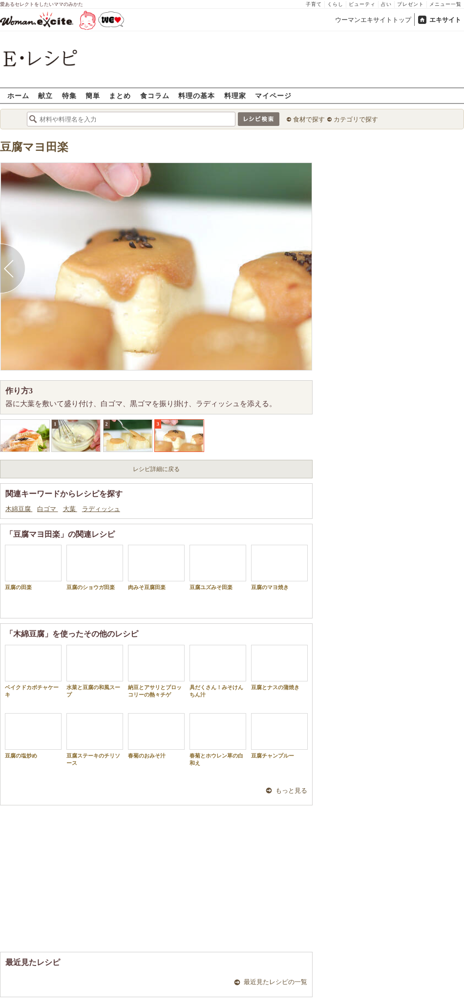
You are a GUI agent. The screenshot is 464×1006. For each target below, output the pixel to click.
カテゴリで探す (356, 119)
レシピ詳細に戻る (156, 469)
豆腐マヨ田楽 (34, 147)
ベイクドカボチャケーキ (33, 671)
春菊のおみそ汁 (156, 736)
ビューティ (362, 4)
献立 (45, 95)
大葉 (70, 509)
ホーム (18, 95)
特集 (69, 95)
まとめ (120, 95)
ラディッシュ (101, 509)
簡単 (92, 95)
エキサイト (445, 19)
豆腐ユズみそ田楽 (218, 567)
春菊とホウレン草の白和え (218, 739)
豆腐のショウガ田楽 (94, 567)
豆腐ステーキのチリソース (94, 739)
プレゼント (410, 4)
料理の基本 (196, 95)
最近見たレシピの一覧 (275, 981)
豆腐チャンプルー (279, 736)
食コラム (154, 95)
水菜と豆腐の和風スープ (94, 671)
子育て (314, 4)
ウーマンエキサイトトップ (373, 19)
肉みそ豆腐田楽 (156, 567)
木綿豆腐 (18, 509)
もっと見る (291, 790)
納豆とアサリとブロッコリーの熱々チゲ (156, 671)
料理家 (235, 95)
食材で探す (309, 119)
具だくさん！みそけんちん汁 (218, 671)
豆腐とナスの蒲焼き (279, 667)
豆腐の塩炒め (33, 736)
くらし (335, 4)
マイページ (273, 95)
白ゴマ (47, 509)
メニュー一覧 (445, 4)
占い (386, 4)
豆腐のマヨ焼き (279, 567)
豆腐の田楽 (33, 567)
